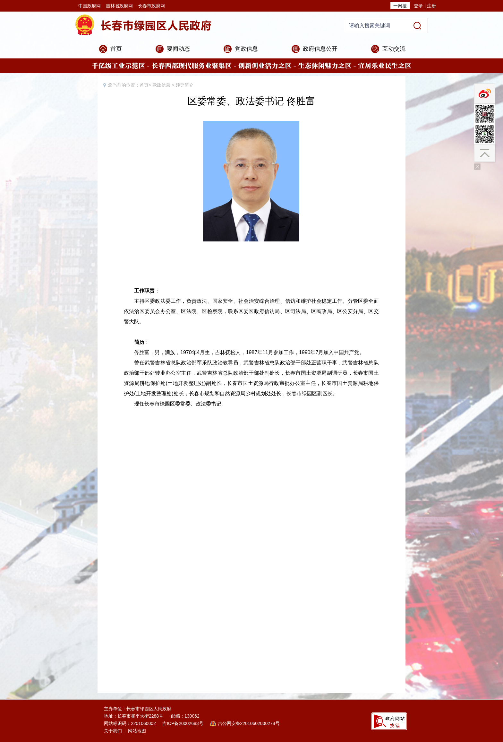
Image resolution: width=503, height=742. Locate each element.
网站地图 (137, 730)
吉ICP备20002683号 (182, 723)
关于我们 (113, 730)
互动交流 (393, 49)
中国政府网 (89, 5)
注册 (431, 5)
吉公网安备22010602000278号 (249, 723)
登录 (418, 5)
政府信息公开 (320, 49)
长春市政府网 (151, 5)
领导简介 (184, 85)
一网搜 (400, 5)
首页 (116, 49)
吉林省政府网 (119, 5)
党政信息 (246, 49)
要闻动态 (178, 49)
